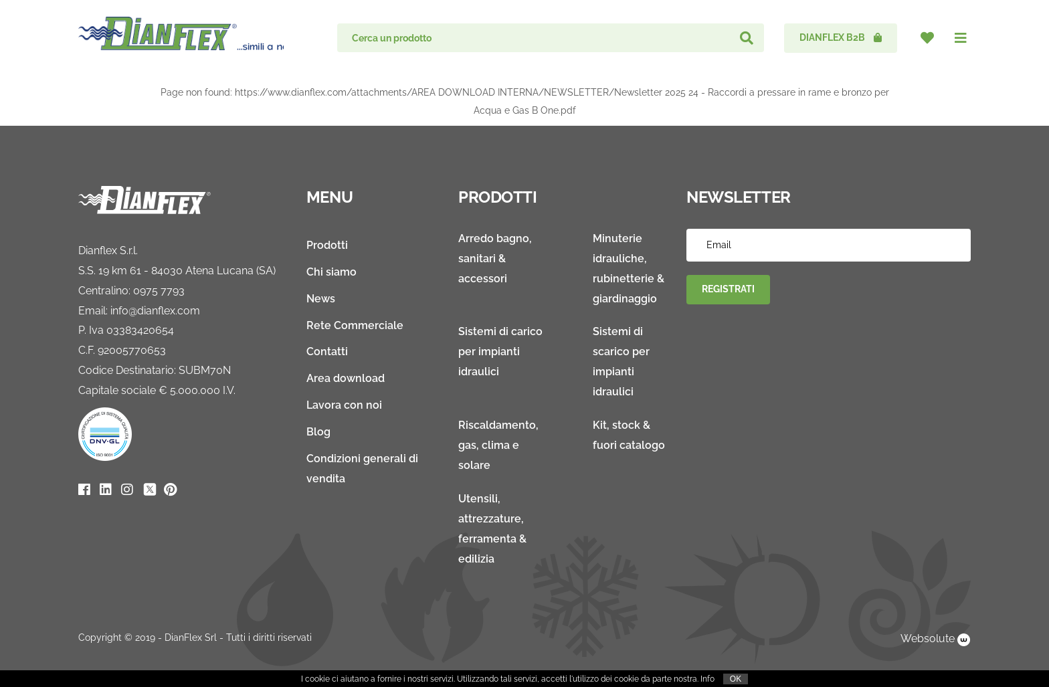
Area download (345, 378)
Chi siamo (331, 272)
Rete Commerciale (354, 325)
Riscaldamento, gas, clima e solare (498, 445)
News (320, 298)
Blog (318, 431)
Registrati (728, 289)
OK (735, 679)
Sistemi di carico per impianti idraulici (500, 351)
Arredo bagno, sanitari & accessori (495, 258)
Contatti (327, 351)
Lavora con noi (344, 405)
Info (707, 679)
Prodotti (327, 245)
